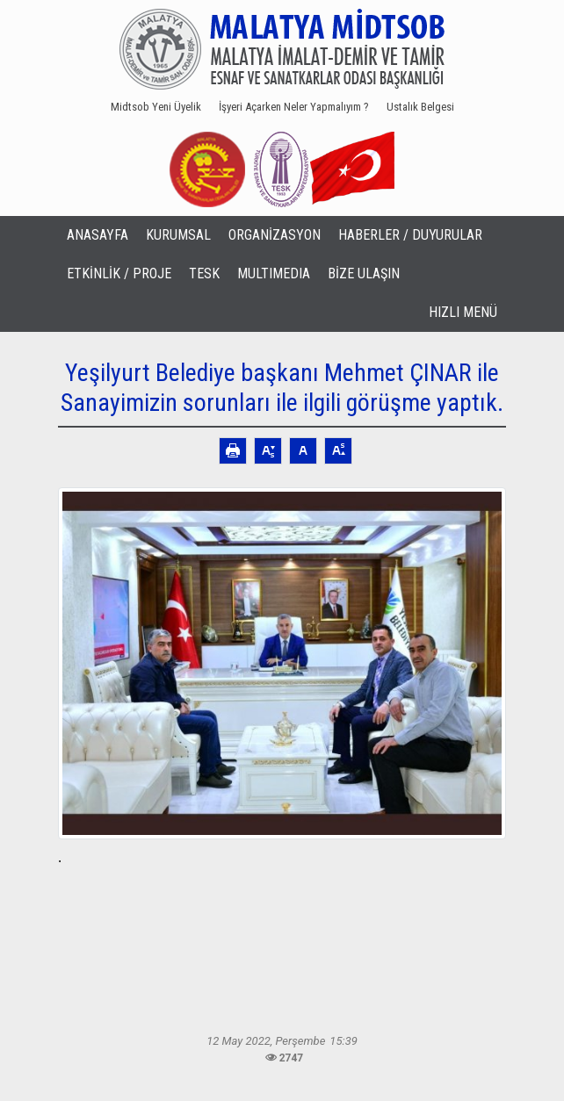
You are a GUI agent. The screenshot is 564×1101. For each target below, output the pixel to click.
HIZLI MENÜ (463, 312)
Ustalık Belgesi (420, 106)
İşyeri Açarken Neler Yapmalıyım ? (294, 106)
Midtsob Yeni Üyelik (156, 106)
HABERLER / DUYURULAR (410, 235)
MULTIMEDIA (273, 273)
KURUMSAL (178, 235)
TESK (204, 273)
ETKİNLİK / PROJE (119, 273)
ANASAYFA (97, 235)
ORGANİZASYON (274, 235)
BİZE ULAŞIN (364, 273)
